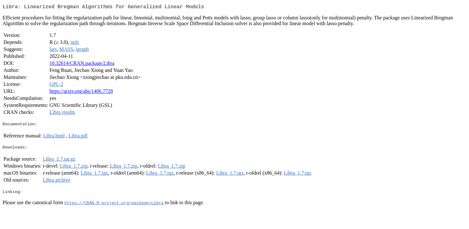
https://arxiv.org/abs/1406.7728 (81, 92)
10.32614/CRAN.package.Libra (81, 64)
